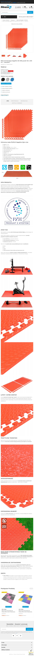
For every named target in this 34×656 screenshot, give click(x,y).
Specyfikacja (14, 100)
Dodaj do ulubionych (6, 90)
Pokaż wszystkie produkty (7, 86)
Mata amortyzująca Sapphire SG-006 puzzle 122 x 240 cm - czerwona (15, 21)
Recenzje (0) (24, 100)
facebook (17, 635)
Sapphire (6, 69)
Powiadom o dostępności (6, 83)
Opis (8, 100)
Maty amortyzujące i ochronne (22, 20)
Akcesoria (13, 20)
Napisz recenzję (9, 64)
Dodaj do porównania (6, 92)
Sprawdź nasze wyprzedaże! (6, 1)
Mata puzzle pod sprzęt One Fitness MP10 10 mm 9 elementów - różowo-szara (8, 612)
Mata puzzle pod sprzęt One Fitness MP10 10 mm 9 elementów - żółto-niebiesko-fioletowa (25, 612)
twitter (13, 635)
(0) (5, 64)
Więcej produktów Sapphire (7, 88)
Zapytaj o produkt (17, 103)
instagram (20, 635)
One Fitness (4, 609)
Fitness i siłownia (6, 20)
